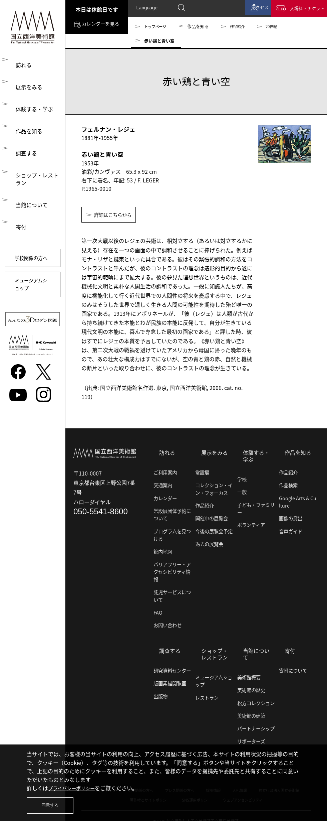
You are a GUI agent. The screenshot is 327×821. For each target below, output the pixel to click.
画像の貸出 (290, 517)
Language (147, 9)
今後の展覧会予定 (214, 530)
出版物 (160, 692)
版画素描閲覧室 (169, 680)
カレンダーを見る (95, 30)
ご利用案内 (165, 471)
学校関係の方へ (32, 258)
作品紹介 (242, 26)
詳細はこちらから (116, 216)
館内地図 (162, 550)
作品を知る (26, 129)
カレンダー (165, 497)
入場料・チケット (303, 9)
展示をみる (26, 86)
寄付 (18, 223)
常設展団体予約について (172, 513)
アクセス (248, 9)
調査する (24, 150)
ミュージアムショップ (32, 292)
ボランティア (251, 524)
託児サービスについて (172, 595)
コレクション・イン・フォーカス (214, 488)
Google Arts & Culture (297, 501)
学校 (242, 478)
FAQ (157, 611)
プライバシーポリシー (74, 786)
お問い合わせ (167, 624)
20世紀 (279, 26)
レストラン (207, 694)
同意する (51, 804)
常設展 (202, 471)
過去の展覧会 (209, 543)
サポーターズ (251, 731)
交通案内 (162, 484)
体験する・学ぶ (32, 107)
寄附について (293, 667)
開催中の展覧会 (211, 517)
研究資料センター (172, 667)
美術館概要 (249, 667)
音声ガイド (290, 530)
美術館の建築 (251, 705)
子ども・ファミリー (256, 507)
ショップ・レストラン (34, 175)
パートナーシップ (256, 718)
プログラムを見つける (172, 534)
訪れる (21, 64)
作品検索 (288, 484)
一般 (242, 491)
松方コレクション (256, 692)
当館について (29, 201)
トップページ (157, 26)
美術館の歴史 (251, 680)
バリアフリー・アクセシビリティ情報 (172, 571)
